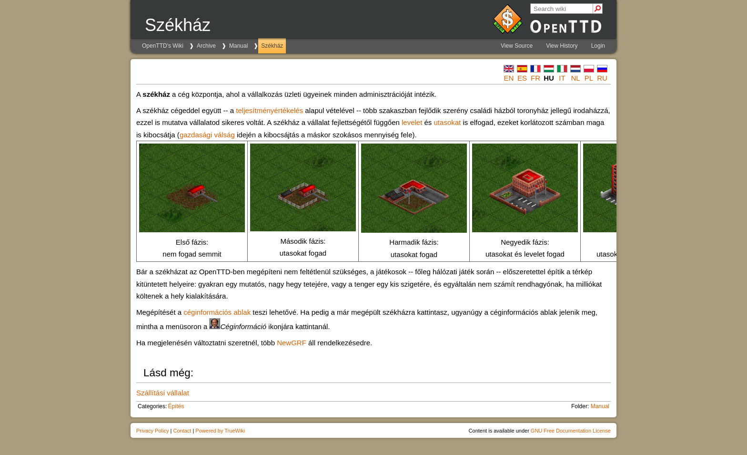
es (522, 78)
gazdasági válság (207, 135)
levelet (412, 122)
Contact (182, 431)
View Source (517, 45)
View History (561, 45)
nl (575, 78)
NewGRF (291, 343)
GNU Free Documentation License (571, 431)
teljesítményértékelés (269, 110)
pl (589, 78)
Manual (238, 45)
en (509, 78)
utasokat (447, 122)
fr (535, 78)
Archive (206, 45)
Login (598, 45)
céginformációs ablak (217, 312)
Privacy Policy (152, 431)
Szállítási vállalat (162, 393)
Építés (176, 406)
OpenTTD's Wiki (162, 45)
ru (602, 78)
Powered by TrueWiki (220, 431)
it (562, 78)
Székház (272, 45)
